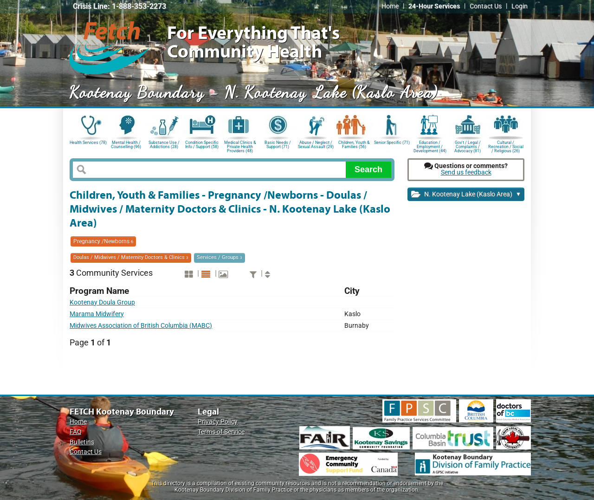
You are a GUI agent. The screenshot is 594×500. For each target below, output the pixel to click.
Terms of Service (221, 432)
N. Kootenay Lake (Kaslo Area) (466, 194)
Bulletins (82, 442)
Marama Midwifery (97, 314)
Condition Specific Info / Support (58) (202, 144)
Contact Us (486, 6)
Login (519, 6)
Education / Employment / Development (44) (429, 146)
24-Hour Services (434, 6)
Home (390, 6)
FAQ (76, 432)
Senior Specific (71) (392, 142)
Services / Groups (219, 257)
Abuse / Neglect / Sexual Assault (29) (316, 144)
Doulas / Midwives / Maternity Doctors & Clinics (130, 257)
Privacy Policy (218, 422)
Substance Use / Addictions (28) (164, 144)
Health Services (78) (88, 142)
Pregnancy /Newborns (103, 241)
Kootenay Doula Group (102, 302)
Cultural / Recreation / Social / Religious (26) (505, 146)
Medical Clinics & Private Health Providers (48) (240, 146)
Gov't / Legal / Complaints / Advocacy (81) (467, 146)
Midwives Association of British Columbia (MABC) (141, 326)
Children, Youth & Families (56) (354, 144)
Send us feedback (466, 172)
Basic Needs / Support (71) (278, 144)
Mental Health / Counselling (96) (126, 144)
